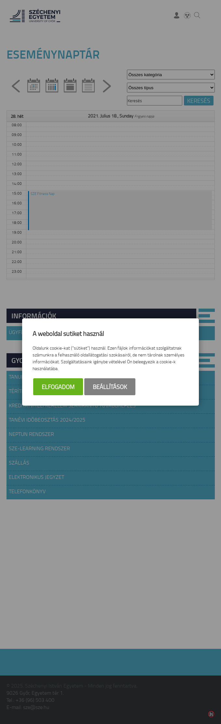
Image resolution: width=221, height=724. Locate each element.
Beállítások (110, 387)
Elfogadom (58, 387)
